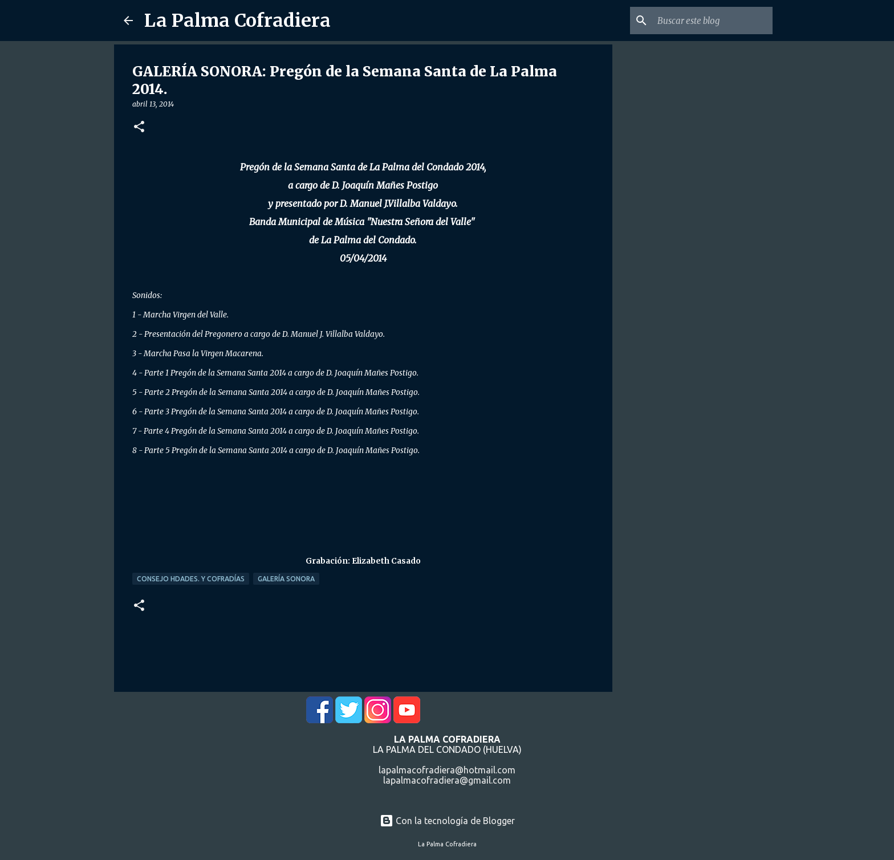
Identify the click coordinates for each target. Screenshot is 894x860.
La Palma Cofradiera (237, 20)
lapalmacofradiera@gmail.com (447, 780)
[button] (139, 127)
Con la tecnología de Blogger (447, 821)
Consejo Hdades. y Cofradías (191, 578)
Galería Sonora (286, 578)
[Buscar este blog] (713, 20)
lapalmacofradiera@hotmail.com (447, 770)
